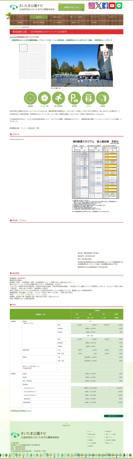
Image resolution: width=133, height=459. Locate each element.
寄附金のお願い (57, 17)
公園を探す (39, 17)
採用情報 (20, 22)
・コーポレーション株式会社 (54, 40)
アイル (41, 40)
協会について (113, 17)
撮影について (76, 22)
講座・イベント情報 (75, 17)
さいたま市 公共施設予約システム (28, 294)
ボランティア (94, 17)
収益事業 (94, 22)
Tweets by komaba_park (16, 139)
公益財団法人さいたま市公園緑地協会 (24, 40)
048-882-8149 (90, 256)
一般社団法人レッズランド (103, 40)
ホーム (20, 17)
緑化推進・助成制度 (38, 22)
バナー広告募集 (57, 22)
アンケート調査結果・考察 (30, 128)
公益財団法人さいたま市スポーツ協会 (79, 40)
